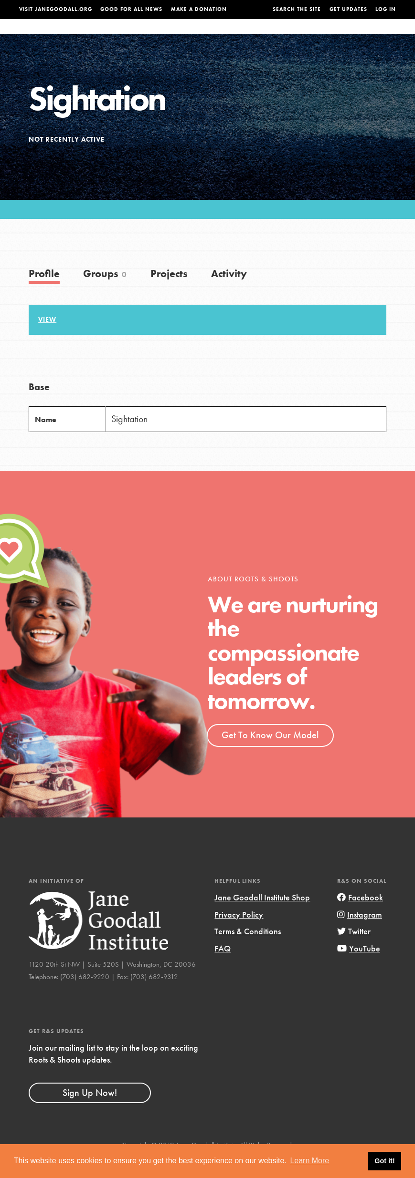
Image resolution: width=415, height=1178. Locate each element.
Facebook (360, 916)
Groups (338, 36)
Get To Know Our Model (270, 754)
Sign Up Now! (90, 1111)
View (47, 338)
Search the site (297, 9)
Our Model (264, 36)
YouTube (358, 967)
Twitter (354, 950)
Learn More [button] (309, 1161)
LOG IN (385, 9)
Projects (304, 36)
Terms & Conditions (247, 950)
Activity (229, 292)
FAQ (222, 967)
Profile (44, 292)
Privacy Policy (238, 933)
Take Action (376, 35)
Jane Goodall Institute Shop (262, 916)
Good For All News (131, 9)
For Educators (214, 36)
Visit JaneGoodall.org (55, 9)
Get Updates (348, 9)
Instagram (359, 933)
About (129, 36)
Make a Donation (199, 9)
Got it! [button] (384, 1161)
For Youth (164, 36)
